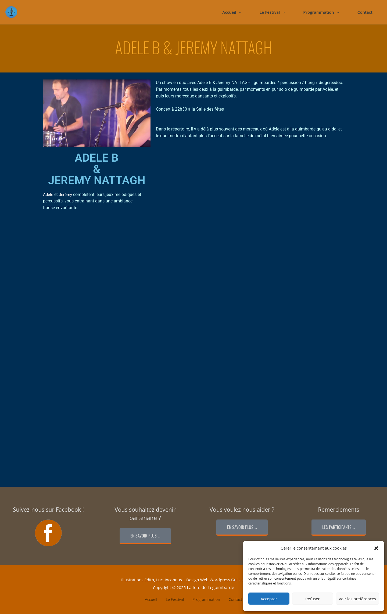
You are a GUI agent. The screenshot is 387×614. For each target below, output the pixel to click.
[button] (376, 548)
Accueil (229, 12)
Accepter (269, 598)
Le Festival (270, 12)
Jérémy (65, 194)
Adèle (48, 194)
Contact (364, 12)
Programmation (318, 12)
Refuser (312, 598)
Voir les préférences (357, 598)
